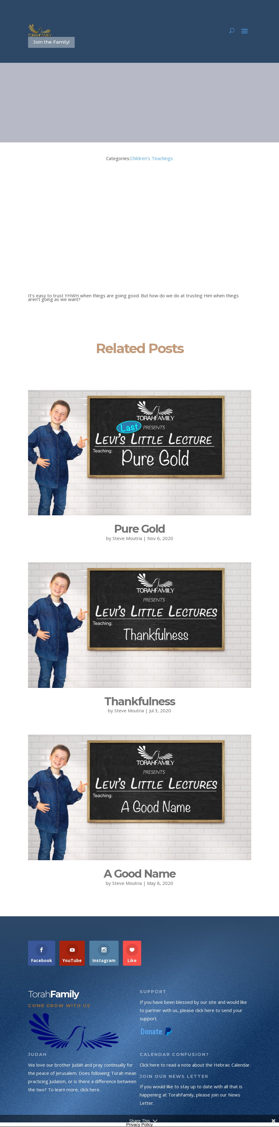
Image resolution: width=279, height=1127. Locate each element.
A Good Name (140, 873)
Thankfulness (139, 701)
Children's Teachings (151, 158)
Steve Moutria (127, 538)
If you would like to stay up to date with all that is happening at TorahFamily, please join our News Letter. (191, 1094)
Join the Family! (51, 42)
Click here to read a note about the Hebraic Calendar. (195, 1065)
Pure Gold (139, 528)
